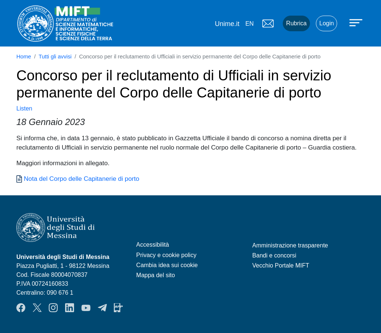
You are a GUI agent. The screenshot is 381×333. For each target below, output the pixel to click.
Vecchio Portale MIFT (280, 265)
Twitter (37, 307)
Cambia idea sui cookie (167, 265)
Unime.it (227, 24)
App (118, 307)
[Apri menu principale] (357, 22)
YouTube (85, 307)
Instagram (53, 307)
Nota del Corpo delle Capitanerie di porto (81, 178)
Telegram (102, 307)
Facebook (20, 307)
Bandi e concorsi (274, 255)
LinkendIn (69, 307)
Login (326, 23)
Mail (268, 23)
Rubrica (296, 23)
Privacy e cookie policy (166, 255)
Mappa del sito (155, 275)
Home (23, 57)
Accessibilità (152, 244)
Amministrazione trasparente (290, 245)
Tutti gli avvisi (55, 57)
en (249, 23)
